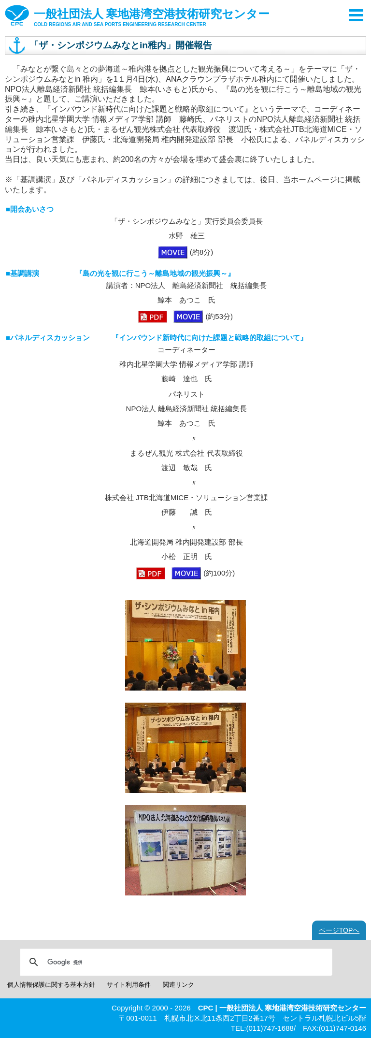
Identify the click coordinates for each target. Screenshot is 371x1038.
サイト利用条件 (129, 984)
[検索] (174, 962)
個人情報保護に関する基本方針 (51, 984)
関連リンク (178, 984)
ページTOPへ (339, 930)
